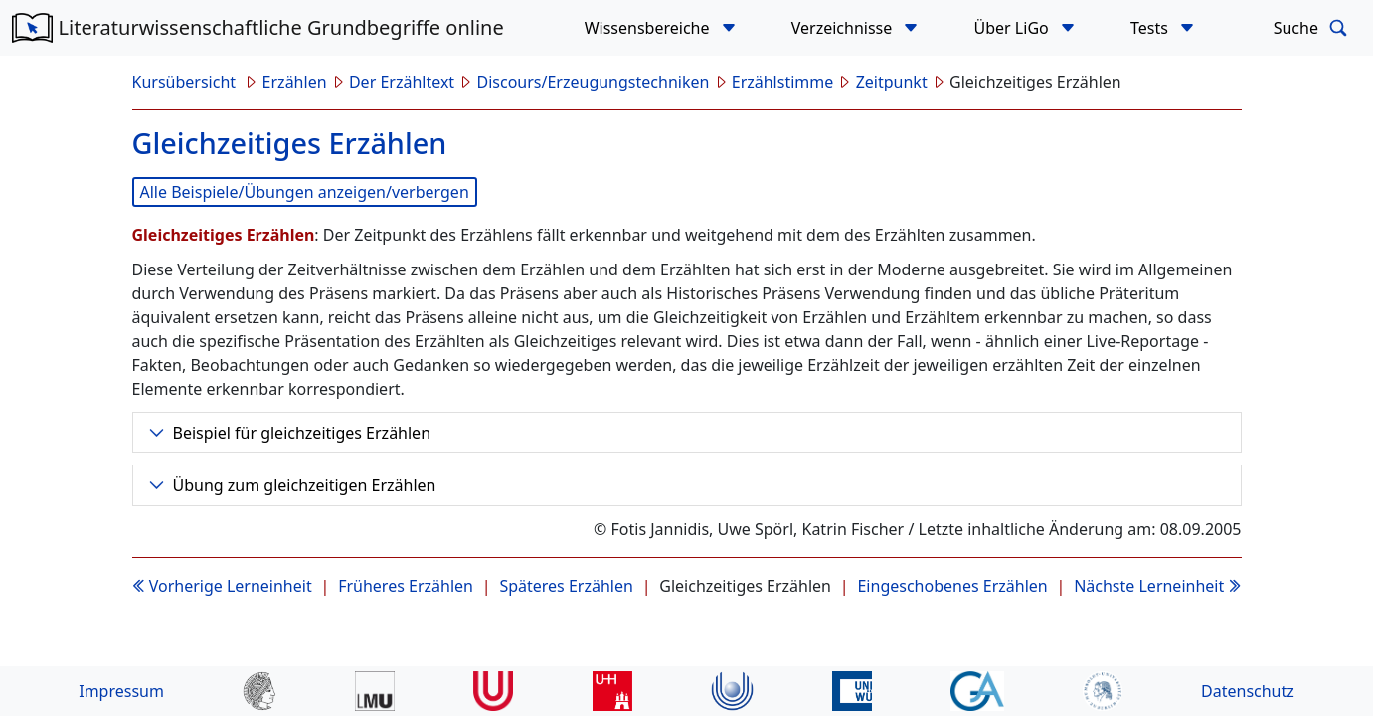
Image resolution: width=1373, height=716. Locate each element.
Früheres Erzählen (405, 586)
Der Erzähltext (401, 81)
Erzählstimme (783, 81)
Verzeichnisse (844, 28)
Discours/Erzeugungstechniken (593, 81)
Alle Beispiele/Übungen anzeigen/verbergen (304, 192)
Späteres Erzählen (565, 586)
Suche (1314, 28)
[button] (729, 28)
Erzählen (294, 81)
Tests (1151, 28)
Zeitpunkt (892, 81)
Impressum (121, 691)
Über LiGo (1013, 28)
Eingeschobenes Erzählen (952, 586)
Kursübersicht (186, 81)
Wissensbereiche (649, 28)
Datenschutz (1247, 691)
